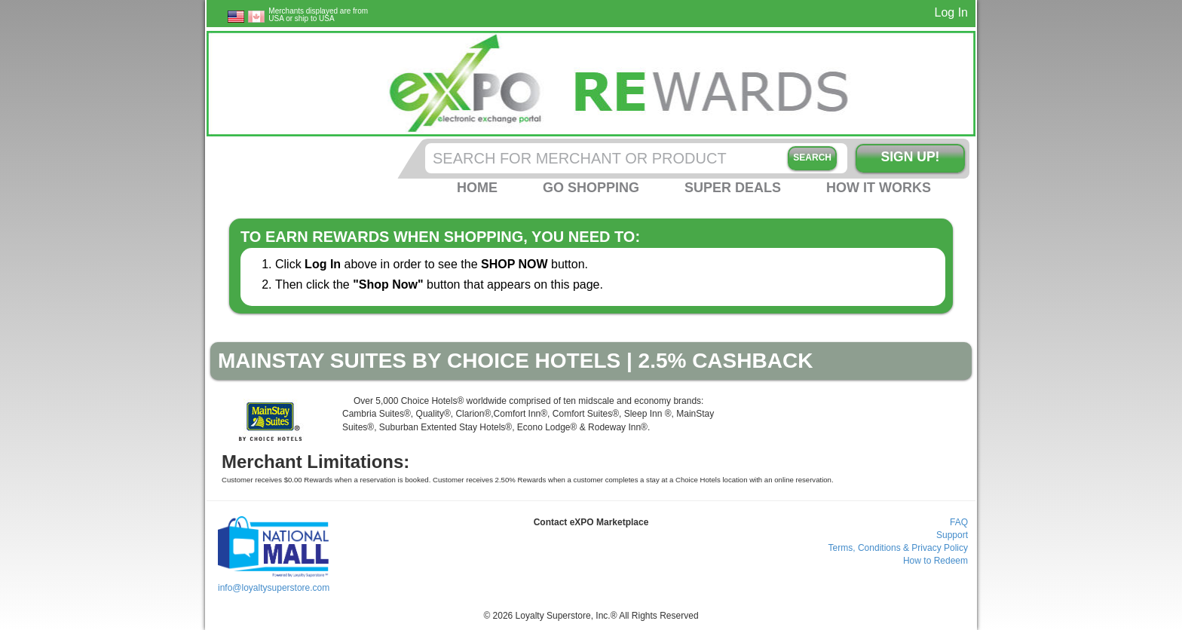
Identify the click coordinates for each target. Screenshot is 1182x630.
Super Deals (732, 187)
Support (952, 535)
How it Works (878, 187)
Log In (951, 12)
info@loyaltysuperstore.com (273, 588)
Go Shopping (591, 187)
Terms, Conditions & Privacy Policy (898, 548)
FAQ (959, 522)
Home (477, 187)
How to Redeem (935, 560)
